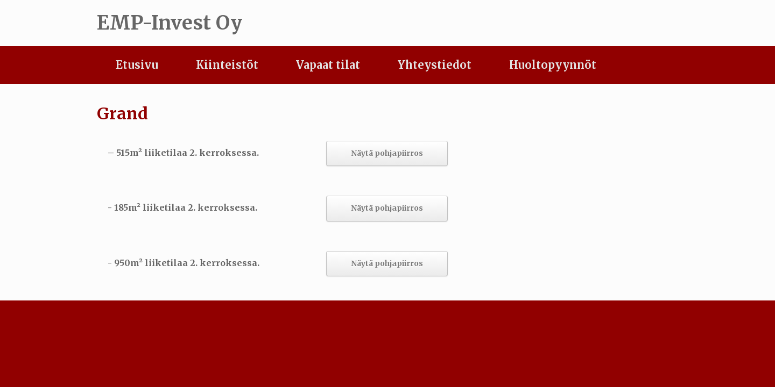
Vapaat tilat (328, 64)
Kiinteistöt (227, 64)
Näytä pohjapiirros (387, 153)
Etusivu (137, 64)
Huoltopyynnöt (552, 64)
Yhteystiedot (434, 64)
